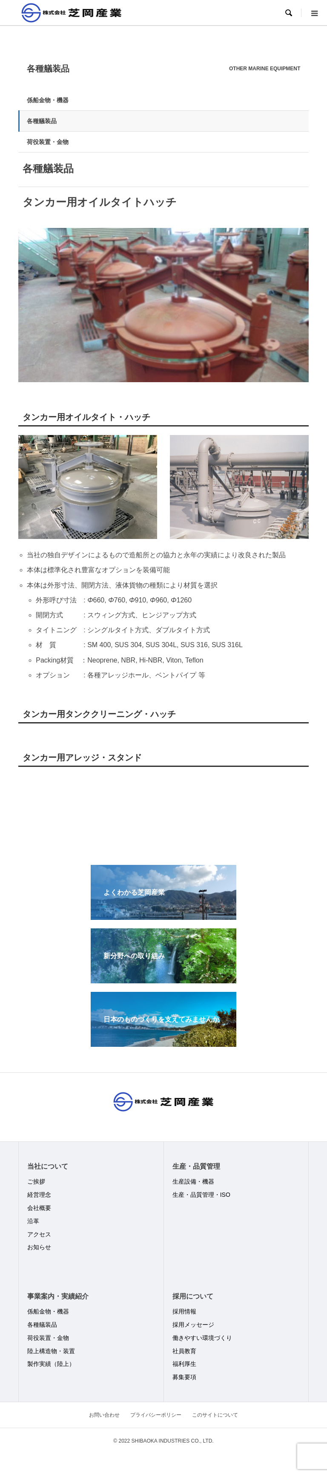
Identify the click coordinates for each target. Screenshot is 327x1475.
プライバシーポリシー (155, 1415)
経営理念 (39, 1194)
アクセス (39, 1234)
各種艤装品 (42, 121)
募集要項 (184, 1377)
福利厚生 (184, 1363)
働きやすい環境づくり (202, 1337)
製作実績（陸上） (51, 1363)
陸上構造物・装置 (51, 1351)
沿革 (33, 1221)
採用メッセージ (193, 1324)
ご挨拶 (36, 1181)
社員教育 (184, 1351)
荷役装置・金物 (48, 141)
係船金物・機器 (48, 100)
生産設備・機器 (193, 1181)
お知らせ (39, 1247)
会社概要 (39, 1207)
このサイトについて (215, 1415)
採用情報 (184, 1311)
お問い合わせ (104, 1415)
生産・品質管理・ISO (201, 1194)
